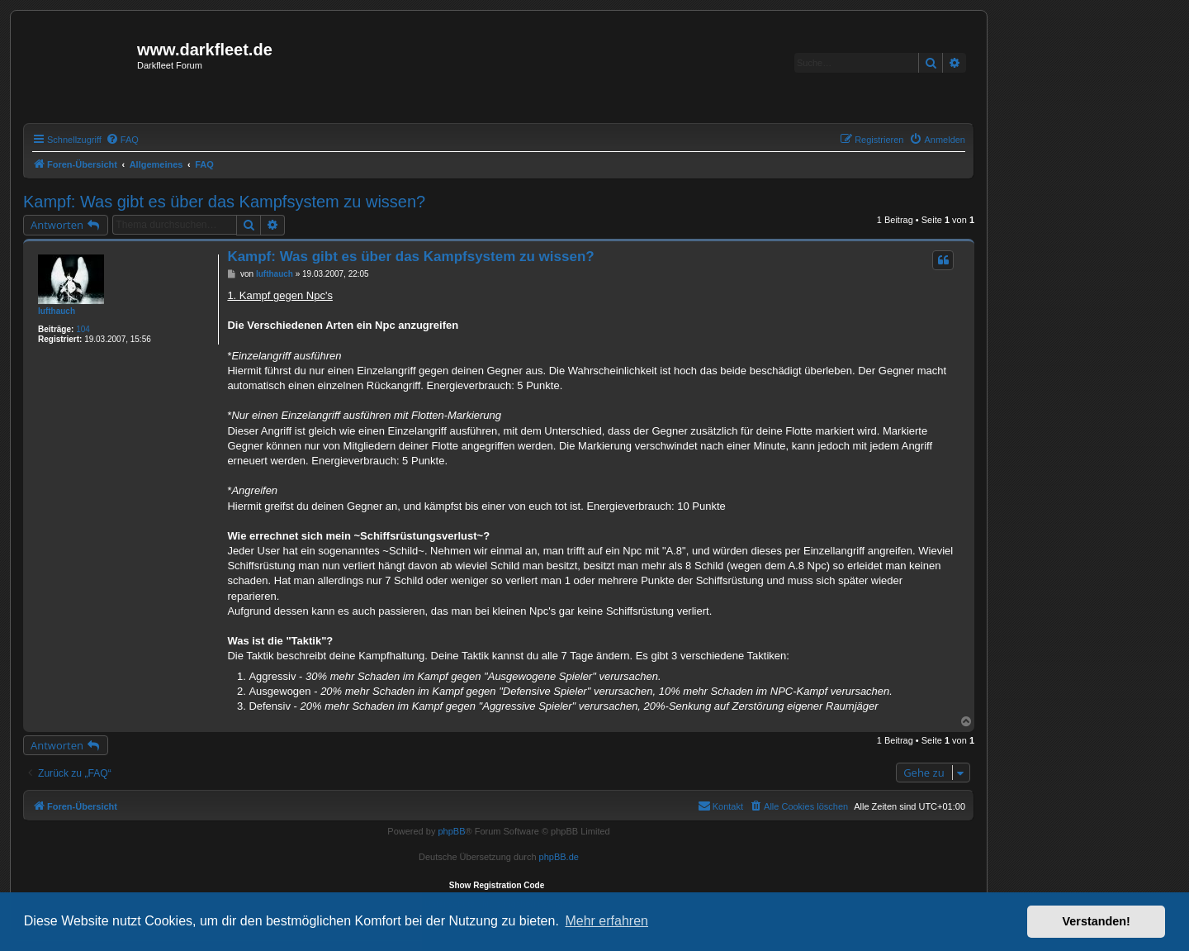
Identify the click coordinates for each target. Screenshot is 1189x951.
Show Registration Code (497, 885)
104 (83, 329)
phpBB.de (559, 857)
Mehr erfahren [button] (606, 921)
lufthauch (56, 311)
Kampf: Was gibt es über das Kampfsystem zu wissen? (224, 202)
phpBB (451, 831)
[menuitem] (122, 140)
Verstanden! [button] (1096, 921)
